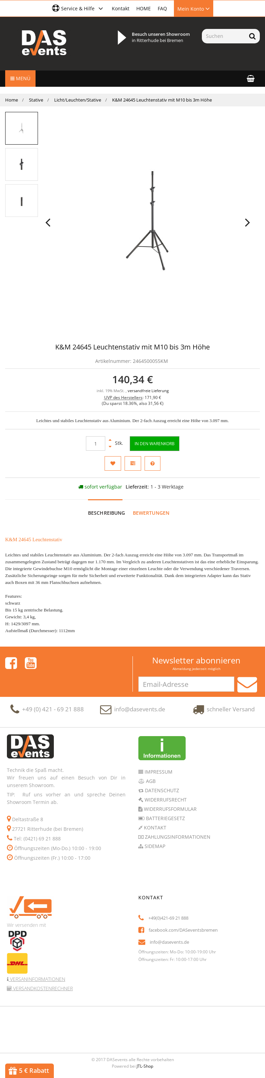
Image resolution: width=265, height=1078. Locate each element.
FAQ (162, 8)
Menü (20, 78)
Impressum (158, 771)
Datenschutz (161, 790)
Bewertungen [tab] (151, 513)
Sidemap (154, 846)
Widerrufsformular (170, 809)
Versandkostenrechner (42, 988)
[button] (78, 8)
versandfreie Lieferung (148, 390)
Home (11, 100)
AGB (150, 781)
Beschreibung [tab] (106, 513)
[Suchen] (223, 36)
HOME (143, 8)
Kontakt (120, 8)
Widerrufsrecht (165, 799)
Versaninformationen (37, 979)
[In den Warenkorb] (154, 443)
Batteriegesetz (165, 818)
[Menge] (95, 443)
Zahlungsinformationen (177, 837)
